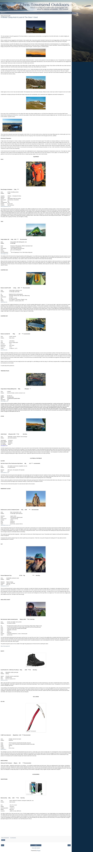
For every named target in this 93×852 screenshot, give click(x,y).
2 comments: (13, 837)
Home (36, 845)
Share (3, 840)
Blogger (38, 850)
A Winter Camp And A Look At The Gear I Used (19, 17)
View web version (36, 848)
